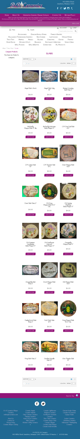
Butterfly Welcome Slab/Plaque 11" (49, 127)
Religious (38, 42)
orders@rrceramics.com (11, 415)
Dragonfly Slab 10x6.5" (30, 283)
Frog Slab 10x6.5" (30, 359)
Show (68, 63)
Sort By (25, 59)
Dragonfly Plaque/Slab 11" (68, 243)
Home (7, 15)
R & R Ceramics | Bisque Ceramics (11, 412)
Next (29, 63)
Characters (47, 45)
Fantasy (70, 40)
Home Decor (10, 42)
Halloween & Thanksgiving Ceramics (20, 37)
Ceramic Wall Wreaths (50, 427)
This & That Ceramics (50, 419)
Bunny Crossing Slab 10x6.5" (68, 89)
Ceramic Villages (50, 423)
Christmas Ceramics (69, 421)
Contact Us (56, 15)
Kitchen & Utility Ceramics (30, 423)
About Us (15, 15)
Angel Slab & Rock (30, 89)
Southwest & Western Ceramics (49, 416)
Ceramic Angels (30, 411)
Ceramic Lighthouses (50, 411)
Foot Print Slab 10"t (49, 321)
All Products (60, 45)
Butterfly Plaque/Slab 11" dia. (30, 127)
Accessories (22, 34)
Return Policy (70, 15)
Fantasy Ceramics (30, 417)
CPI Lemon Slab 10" (30, 166)
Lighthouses (53, 37)
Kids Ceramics (30, 421)
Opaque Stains (67, 37)
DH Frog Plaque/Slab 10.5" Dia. (49, 205)
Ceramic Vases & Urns (49, 421)
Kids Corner (41, 37)
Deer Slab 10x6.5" (31, 203)
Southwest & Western (52, 42)
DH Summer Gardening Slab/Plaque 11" (30, 244)
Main (4, 48)
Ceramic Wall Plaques (49, 425)
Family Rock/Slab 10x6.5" (30, 321)
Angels (30, 40)
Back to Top (70, 396)
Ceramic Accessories (69, 413)
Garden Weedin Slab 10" (49, 359)
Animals (21, 40)
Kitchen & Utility (24, 42)
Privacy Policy (11, 423)
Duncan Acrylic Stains (38, 34)
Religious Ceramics (49, 413)
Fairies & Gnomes (56, 34)
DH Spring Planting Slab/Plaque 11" (68, 205)
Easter (61, 40)
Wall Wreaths (34, 45)
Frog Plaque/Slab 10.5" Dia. (68, 321)
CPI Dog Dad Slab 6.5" (68, 127)
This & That (10, 40)
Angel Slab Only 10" (49, 89)
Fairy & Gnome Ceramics (30, 415)
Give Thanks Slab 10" (68, 359)
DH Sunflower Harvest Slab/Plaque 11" (49, 244)
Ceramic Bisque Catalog (10, 425)
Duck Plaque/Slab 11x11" (49, 283)
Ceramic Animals (30, 413)
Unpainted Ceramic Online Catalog (36, 15)
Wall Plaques (19, 45)
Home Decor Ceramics (30, 419)
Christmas (50, 40)
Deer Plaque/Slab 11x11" (68, 166)
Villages (40, 40)
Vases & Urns (69, 42)
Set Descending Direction (36, 59)
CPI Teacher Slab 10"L (49, 166)
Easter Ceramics (69, 419)
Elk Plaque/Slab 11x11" (68, 283)
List (74, 59)
